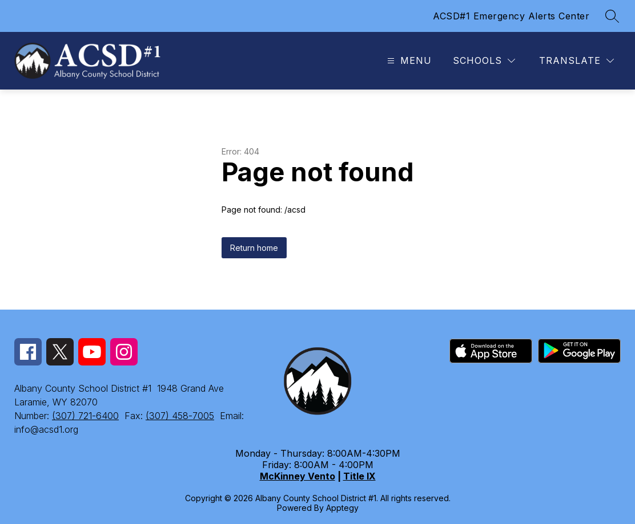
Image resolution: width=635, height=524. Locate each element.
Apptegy (342, 508)
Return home (254, 248)
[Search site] (612, 16)
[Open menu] (408, 61)
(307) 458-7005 (180, 415)
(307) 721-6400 (85, 415)
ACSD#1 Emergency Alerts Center (511, 16)
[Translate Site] (576, 61)
